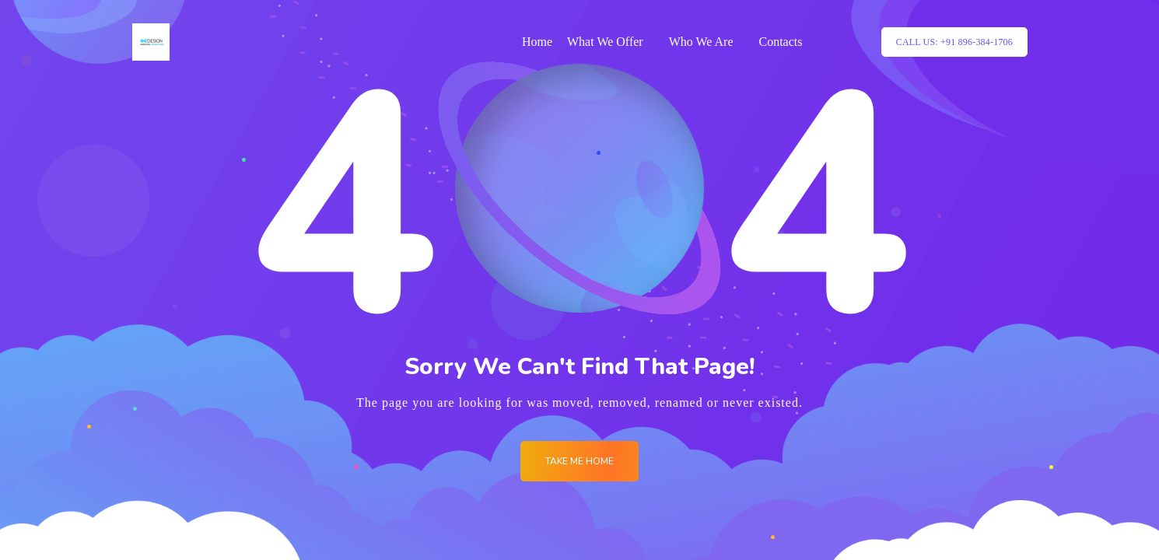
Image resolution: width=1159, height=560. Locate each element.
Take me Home (579, 461)
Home (537, 41)
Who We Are (701, 41)
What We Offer (605, 41)
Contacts (781, 41)
